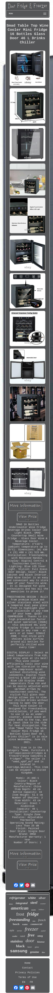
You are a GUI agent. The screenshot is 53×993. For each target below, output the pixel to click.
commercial (36, 924)
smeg (40, 935)
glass (37, 947)
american (19, 908)
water (25, 924)
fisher (11, 904)
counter (43, 904)
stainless (16, 941)
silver (42, 898)
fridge (33, 914)
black (20, 946)
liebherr (41, 910)
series (19, 931)
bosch (16, 924)
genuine (34, 951)
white (32, 898)
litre (43, 952)
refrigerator (17, 898)
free (31, 935)
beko (34, 921)
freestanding (19, 919)
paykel (43, 931)
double (33, 910)
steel (33, 902)
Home (27, 963)
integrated (21, 903)
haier (30, 947)
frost (20, 914)
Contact (27, 967)
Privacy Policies (27, 972)
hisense (41, 942)
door (30, 940)
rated (22, 936)
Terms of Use (27, 977)
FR (31, 982)
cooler (14, 936)
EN (23, 982)
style (11, 930)
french (42, 920)
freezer (31, 929)
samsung (18, 951)
